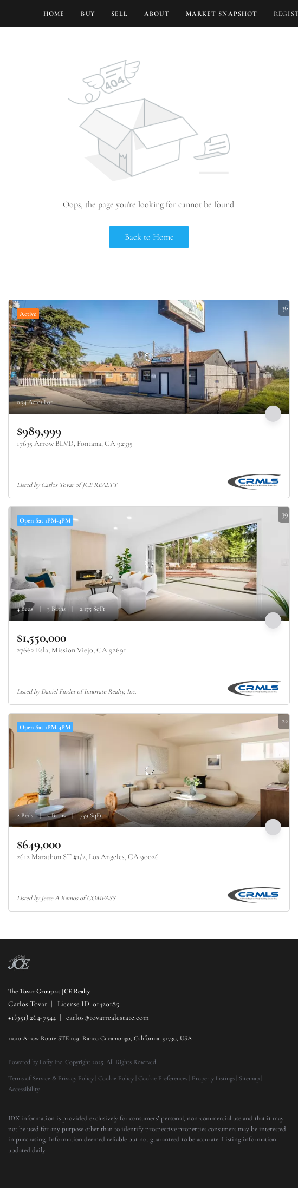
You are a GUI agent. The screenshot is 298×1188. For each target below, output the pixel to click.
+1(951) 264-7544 (32, 1017)
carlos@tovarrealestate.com (107, 1017)
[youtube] (78, 1166)
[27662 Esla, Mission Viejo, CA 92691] (149, 564)
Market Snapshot (222, 13)
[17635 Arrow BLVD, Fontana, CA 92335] (149, 357)
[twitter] (35, 1166)
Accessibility (24, 1089)
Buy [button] (87, 13)
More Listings (269, 289)
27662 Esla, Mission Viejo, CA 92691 (71, 650)
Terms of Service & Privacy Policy (51, 1078)
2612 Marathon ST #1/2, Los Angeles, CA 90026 (88, 856)
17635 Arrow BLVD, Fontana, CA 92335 (75, 443)
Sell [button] (119, 13)
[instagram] (56, 1166)
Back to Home (149, 237)
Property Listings (213, 1078)
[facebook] (13, 1166)
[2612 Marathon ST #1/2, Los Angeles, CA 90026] (149, 770)
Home (53, 13)
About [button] (157, 13)
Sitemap (249, 1078)
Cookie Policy (116, 1078)
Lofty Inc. (51, 1062)
